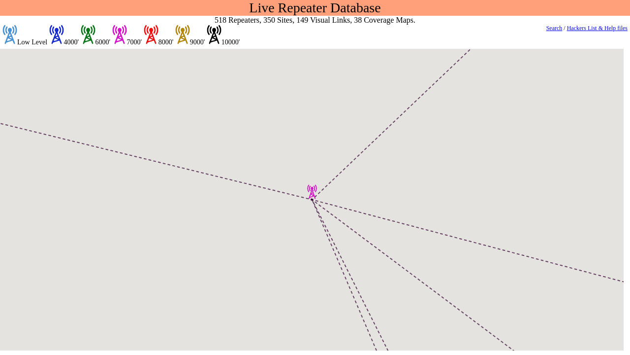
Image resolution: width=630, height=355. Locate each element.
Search (554, 28)
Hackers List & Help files (597, 28)
